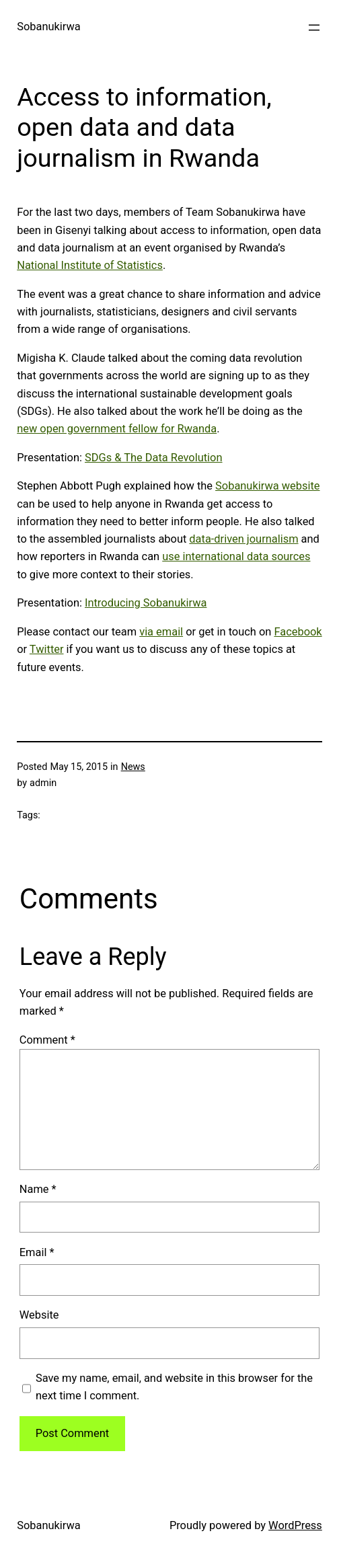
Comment (47, 1040)
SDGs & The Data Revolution (154, 457)
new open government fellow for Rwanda (117, 428)
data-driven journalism (243, 539)
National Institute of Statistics (90, 265)
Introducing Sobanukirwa (145, 602)
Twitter (47, 649)
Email (37, 1252)
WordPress (295, 1525)
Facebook (298, 631)
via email (161, 631)
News (133, 767)
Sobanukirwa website (267, 485)
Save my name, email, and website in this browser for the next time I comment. (174, 1387)
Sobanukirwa (49, 26)
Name (38, 1189)
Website (39, 1315)
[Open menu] (314, 28)
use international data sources (236, 556)
